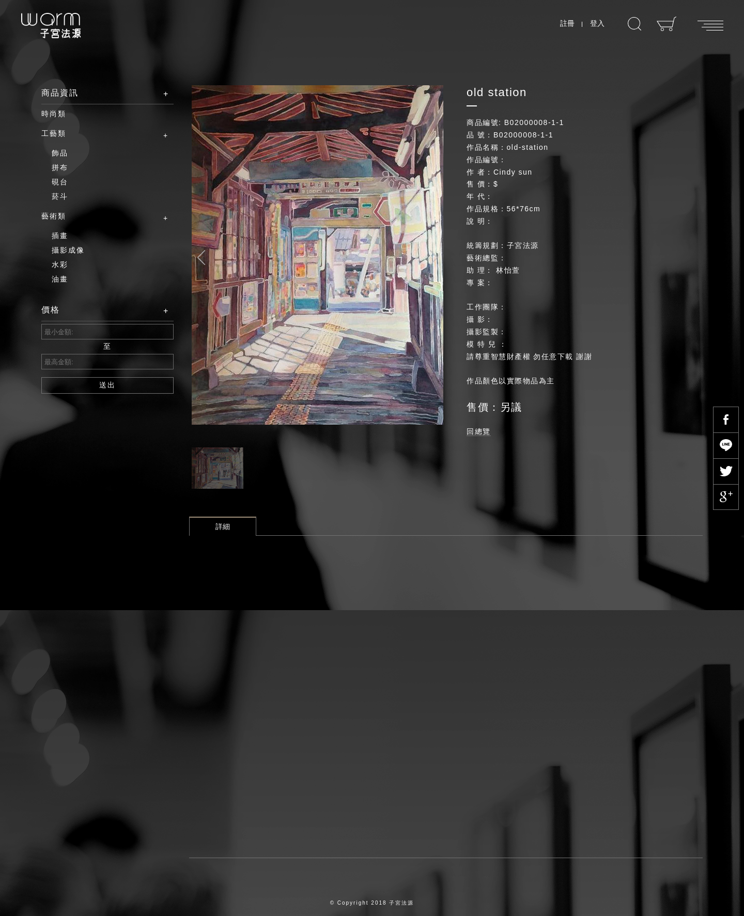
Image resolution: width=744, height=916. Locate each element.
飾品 (60, 153)
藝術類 (99, 216)
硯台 (60, 182)
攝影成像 (68, 250)
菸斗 (60, 196)
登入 (597, 23)
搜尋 (634, 24)
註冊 (567, 23)
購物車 (667, 24)
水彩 (60, 264)
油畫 (60, 279)
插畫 (60, 235)
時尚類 (53, 114)
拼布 (60, 167)
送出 (107, 385)
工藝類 (99, 134)
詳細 (222, 526)
